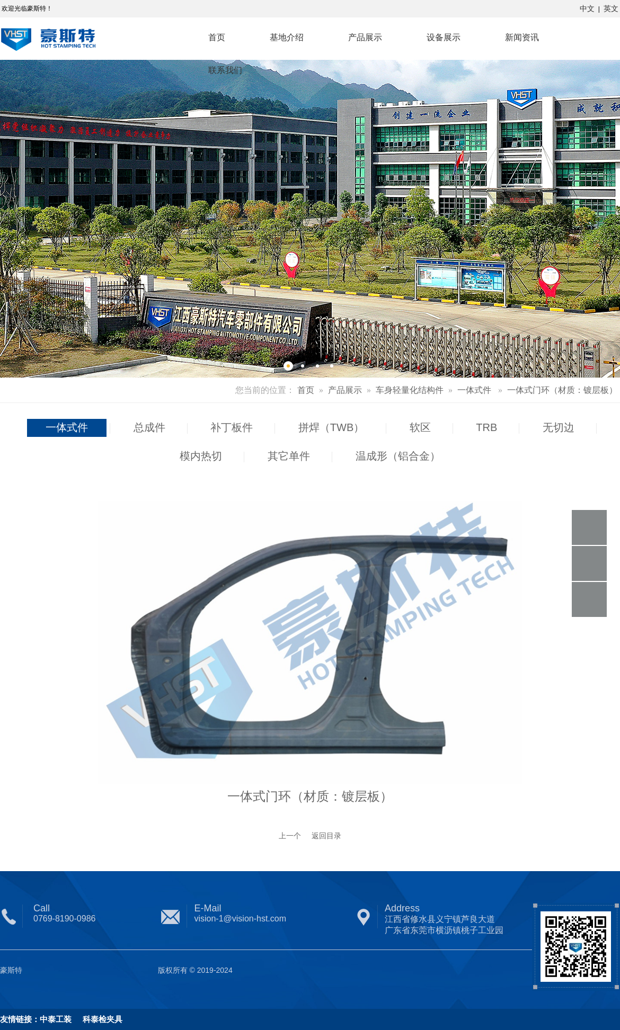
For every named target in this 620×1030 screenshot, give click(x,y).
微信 (589, 563)
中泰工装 (56, 1019)
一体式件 (474, 390)
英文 (611, 8)
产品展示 (345, 390)
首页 (305, 390)
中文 (587, 8)
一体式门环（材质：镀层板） (562, 390)
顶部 (589, 599)
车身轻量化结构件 (410, 390)
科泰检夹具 (97, 1019)
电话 (589, 527)
